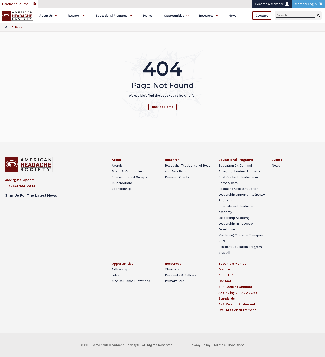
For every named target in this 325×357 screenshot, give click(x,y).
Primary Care (174, 281)
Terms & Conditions (229, 345)
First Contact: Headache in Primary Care (238, 180)
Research (77, 15)
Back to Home (162, 107)
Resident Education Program (240, 247)
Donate (224, 269)
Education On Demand (235, 165)
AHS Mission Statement (236, 304)
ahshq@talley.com (20, 180)
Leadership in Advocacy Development (235, 226)
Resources (208, 15)
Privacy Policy (199, 345)
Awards (117, 165)
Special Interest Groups (129, 177)
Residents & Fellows (180, 275)
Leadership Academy (233, 218)
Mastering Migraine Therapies (240, 235)
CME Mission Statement (237, 310)
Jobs (115, 275)
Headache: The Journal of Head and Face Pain (188, 168)
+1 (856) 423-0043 (20, 186)
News (232, 15)
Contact (262, 15)
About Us (48, 15)
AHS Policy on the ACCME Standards (237, 295)
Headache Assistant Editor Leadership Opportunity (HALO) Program (241, 194)
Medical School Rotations (131, 281)
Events (147, 15)
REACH (223, 241)
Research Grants (177, 177)
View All (224, 253)
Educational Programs (114, 15)
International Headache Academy (235, 209)
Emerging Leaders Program (239, 171)
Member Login (308, 4)
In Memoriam (122, 183)
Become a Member (272, 4)
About (116, 160)
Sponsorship (121, 189)
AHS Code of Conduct (235, 287)
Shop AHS (226, 275)
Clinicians (172, 269)
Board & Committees (128, 171)
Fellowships (121, 269)
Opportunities (176, 15)
